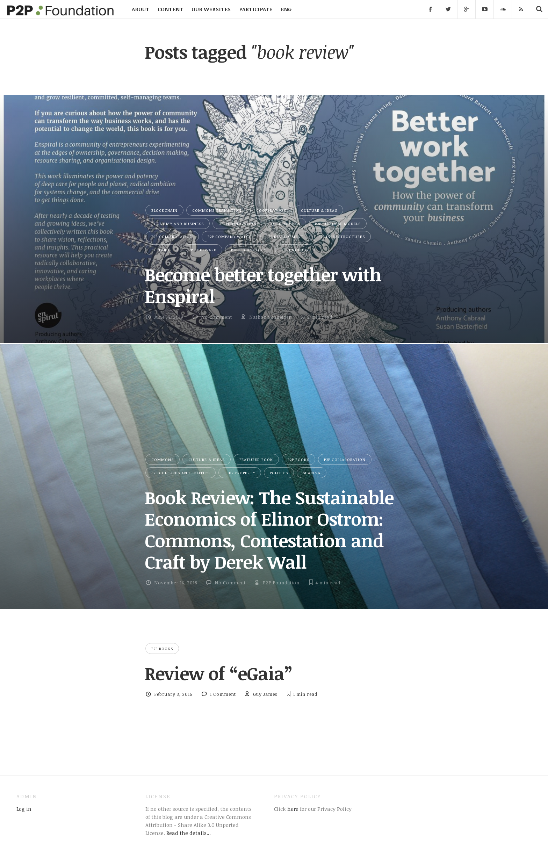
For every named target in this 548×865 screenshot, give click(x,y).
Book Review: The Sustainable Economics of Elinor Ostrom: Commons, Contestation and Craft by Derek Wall (269, 529)
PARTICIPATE (255, 9)
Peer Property (239, 472)
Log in (23, 808)
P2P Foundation (281, 582)
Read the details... (188, 832)
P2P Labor (161, 249)
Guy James (265, 694)
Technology (295, 249)
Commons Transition (216, 210)
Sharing (311, 472)
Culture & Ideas (319, 210)
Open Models (285, 223)
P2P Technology (248, 249)
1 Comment (223, 694)
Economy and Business (177, 223)
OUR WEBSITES (211, 9)
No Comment (216, 317)
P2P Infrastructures (341, 236)
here (292, 808)
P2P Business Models (338, 223)
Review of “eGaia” (219, 673)
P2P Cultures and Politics (180, 472)
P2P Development (285, 236)
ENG (286, 9)
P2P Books (298, 459)
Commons (162, 459)
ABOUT (140, 9)
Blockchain (164, 210)
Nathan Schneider (270, 317)
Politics (279, 472)
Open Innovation (237, 223)
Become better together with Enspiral (263, 285)
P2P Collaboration (172, 236)
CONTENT (170, 9)
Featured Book (256, 459)
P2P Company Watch (230, 236)
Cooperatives (271, 210)
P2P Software (201, 249)
